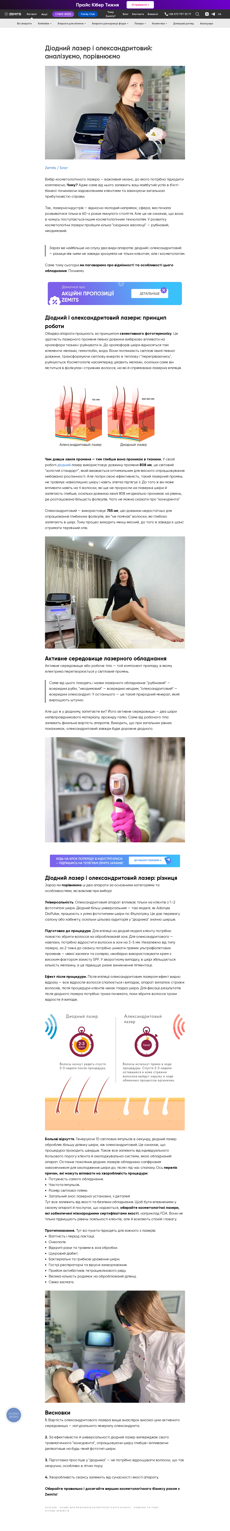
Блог (64, 169)
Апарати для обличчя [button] (70, 23)
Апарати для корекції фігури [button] (109, 23)
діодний (64, 466)
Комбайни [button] (43, 23)
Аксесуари (206, 23)
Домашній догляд (183, 23)
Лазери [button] (139, 23)
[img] (166, 14)
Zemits (50, 169)
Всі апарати (24, 23)
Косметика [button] (158, 23)
